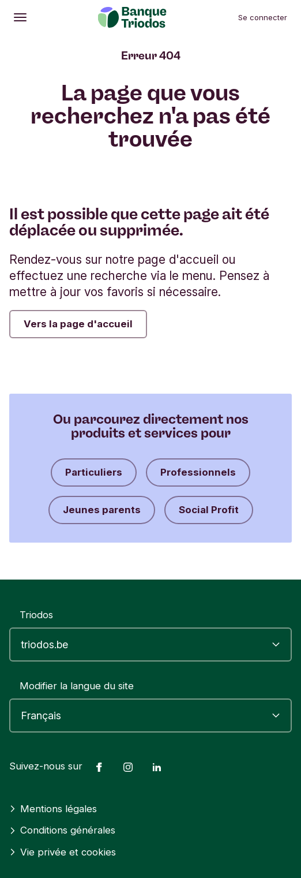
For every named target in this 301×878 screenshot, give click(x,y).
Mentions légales (53, 809)
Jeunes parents (102, 509)
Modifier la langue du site (77, 686)
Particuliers (93, 472)
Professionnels (198, 472)
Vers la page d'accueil (78, 324)
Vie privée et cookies (62, 852)
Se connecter (262, 17)
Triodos (36, 615)
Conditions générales (62, 830)
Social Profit (209, 509)
